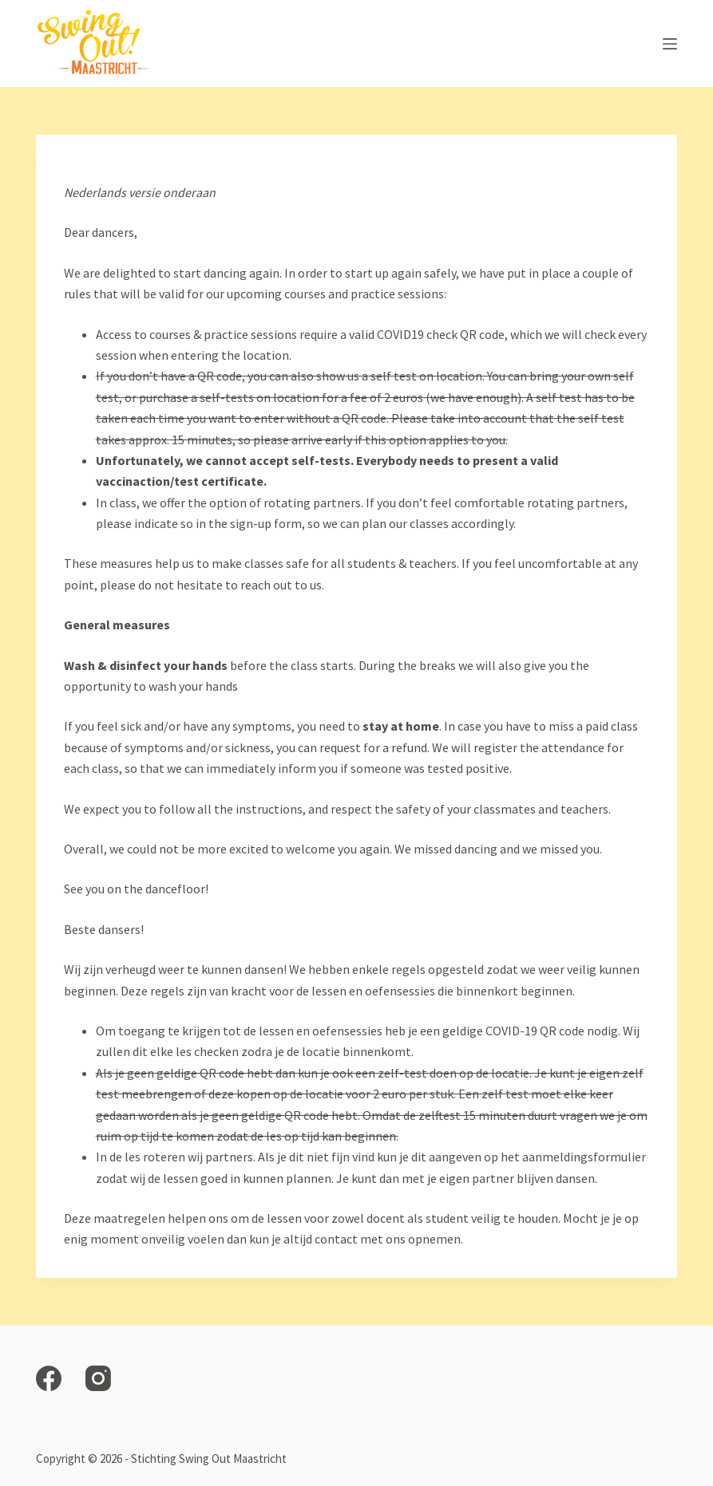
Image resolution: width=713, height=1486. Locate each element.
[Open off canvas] (670, 44)
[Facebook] (48, 1378)
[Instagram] (98, 1378)
